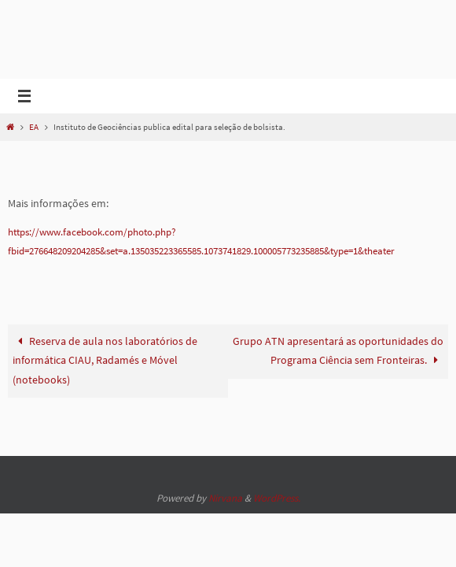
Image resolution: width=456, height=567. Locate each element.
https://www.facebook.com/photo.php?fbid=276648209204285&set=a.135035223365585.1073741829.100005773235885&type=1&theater (226, 251)
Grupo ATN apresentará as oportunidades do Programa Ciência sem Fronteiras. (338, 370)
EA (34, 126)
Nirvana (225, 498)
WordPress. (276, 498)
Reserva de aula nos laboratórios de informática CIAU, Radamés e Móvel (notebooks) (105, 380)
